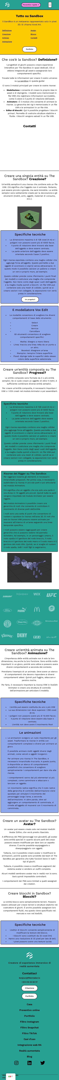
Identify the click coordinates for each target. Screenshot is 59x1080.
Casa (29, 1004)
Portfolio (29, 1015)
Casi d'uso (29, 1039)
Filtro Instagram (29, 1021)
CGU (3, 1078)
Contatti (34, 38)
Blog (29, 1056)
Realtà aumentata (29, 1050)
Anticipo (5, 38)
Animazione (7, 42)
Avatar (33, 30)
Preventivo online (29, 1010)
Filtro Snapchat (29, 1027)
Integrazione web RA (29, 1044)
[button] (50, 5)
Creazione (6, 34)
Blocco (33, 34)
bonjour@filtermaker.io (29, 978)
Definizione (7, 30)
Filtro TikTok (29, 1033)
